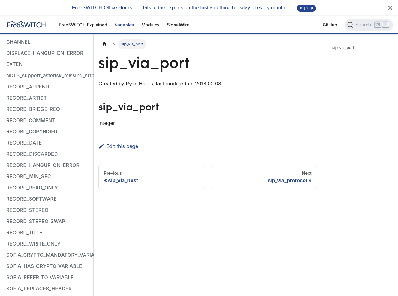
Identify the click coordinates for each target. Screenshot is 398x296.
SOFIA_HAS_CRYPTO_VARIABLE (44, 266)
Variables (124, 24)
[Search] (369, 25)
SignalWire (178, 24)
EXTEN (14, 64)
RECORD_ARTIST (26, 98)
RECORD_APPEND (27, 87)
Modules (150, 24)
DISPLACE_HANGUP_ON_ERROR (44, 53)
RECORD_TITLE (24, 232)
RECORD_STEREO (27, 210)
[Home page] (104, 44)
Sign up (306, 8)
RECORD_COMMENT (30, 120)
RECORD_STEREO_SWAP (35, 221)
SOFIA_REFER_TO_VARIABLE (40, 277)
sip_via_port (343, 47)
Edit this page (118, 146)
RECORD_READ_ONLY (32, 187)
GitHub (330, 24)
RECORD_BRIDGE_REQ (33, 109)
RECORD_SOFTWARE (31, 199)
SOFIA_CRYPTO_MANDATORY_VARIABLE (48, 255)
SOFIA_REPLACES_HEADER (39, 288)
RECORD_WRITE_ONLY (33, 244)
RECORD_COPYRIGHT (32, 131)
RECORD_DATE (24, 143)
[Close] (390, 7)
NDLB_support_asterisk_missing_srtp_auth (48, 75)
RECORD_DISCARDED (32, 154)
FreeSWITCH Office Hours (102, 7)
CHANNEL (18, 42)
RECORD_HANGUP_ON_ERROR (42, 165)
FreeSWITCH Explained (83, 24)
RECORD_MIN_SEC (28, 176)
